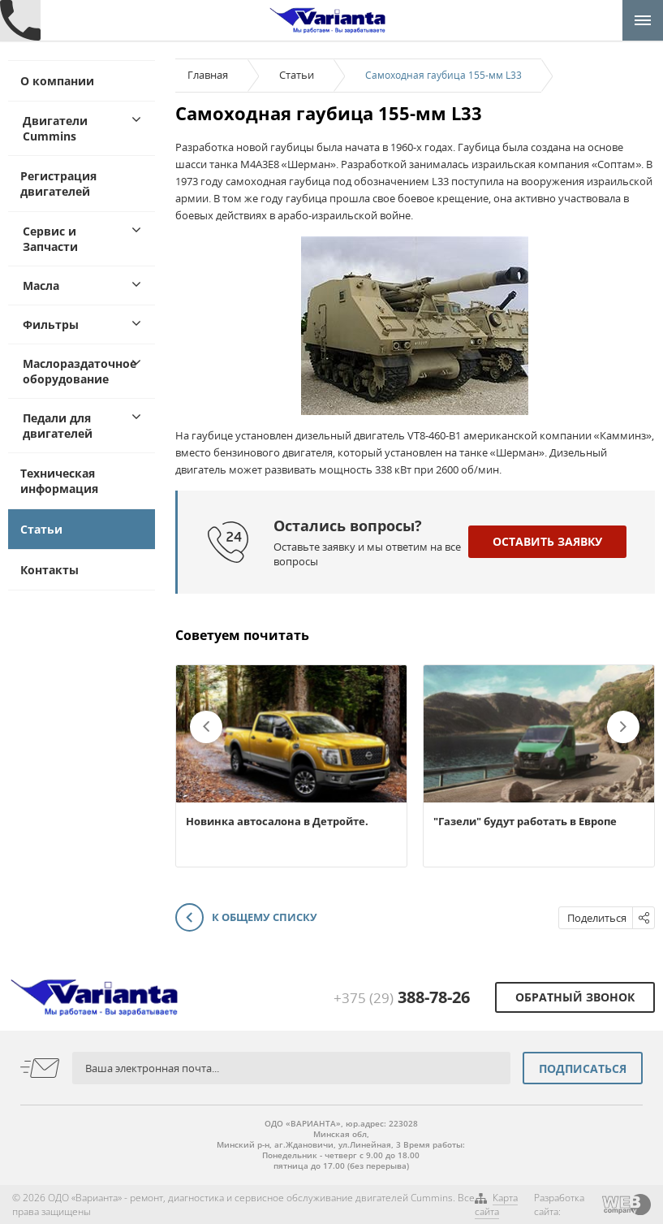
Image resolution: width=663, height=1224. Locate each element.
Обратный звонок (575, 997)
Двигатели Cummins (55, 128)
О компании (57, 81)
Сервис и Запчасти (50, 238)
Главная (207, 74)
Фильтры (51, 324)
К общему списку (246, 918)
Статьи (41, 529)
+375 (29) (402, 997)
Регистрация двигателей (58, 183)
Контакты (49, 569)
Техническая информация (59, 480)
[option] (291, 765)
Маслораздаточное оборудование (79, 371)
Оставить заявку (547, 541)
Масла (41, 285)
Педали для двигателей (58, 425)
